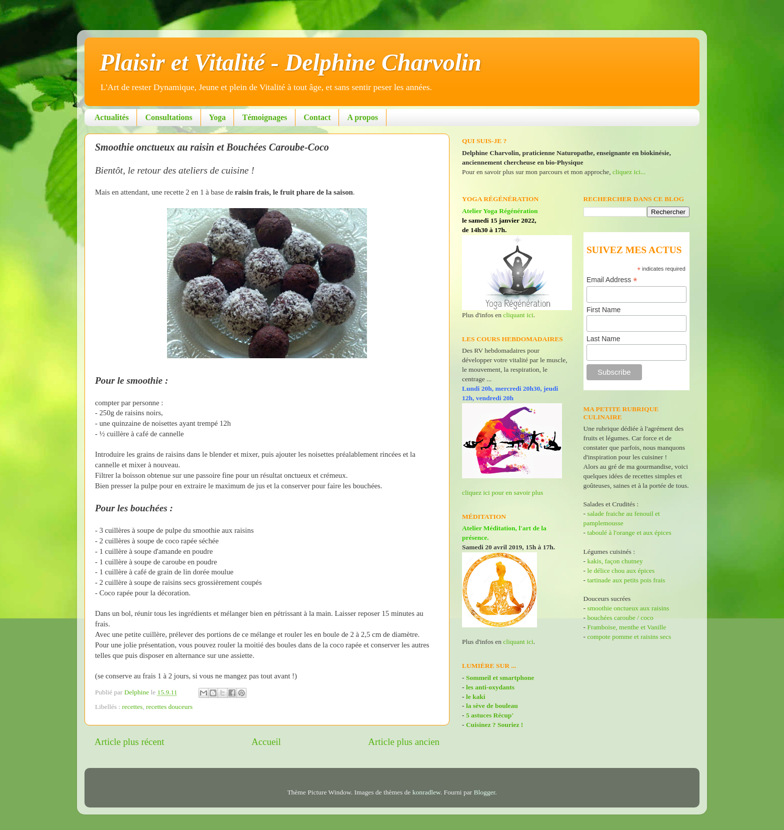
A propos (362, 117)
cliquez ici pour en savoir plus (502, 492)
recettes (132, 706)
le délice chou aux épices (620, 570)
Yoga (217, 117)
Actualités (111, 117)
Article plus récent (129, 741)
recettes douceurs (169, 706)
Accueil (266, 741)
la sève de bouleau (492, 705)
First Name (603, 310)
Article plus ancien (404, 741)
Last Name (603, 339)
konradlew (426, 792)
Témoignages (264, 117)
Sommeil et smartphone (500, 677)
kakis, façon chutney (614, 561)
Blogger (485, 792)
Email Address (612, 280)
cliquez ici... (629, 172)
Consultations (168, 117)
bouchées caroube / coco (620, 617)
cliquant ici (518, 315)
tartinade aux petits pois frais (625, 580)
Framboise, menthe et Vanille (626, 627)
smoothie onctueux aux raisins (628, 608)
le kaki (476, 696)
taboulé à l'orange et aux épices (629, 532)
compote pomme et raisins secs (629, 636)
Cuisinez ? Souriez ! (494, 724)
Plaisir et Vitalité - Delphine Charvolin (291, 62)
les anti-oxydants (490, 687)
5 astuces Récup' (490, 715)
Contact (317, 117)
